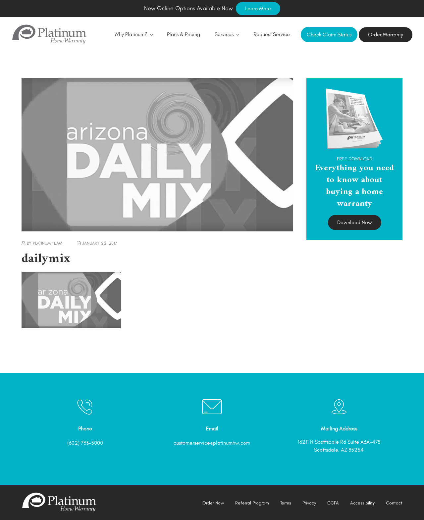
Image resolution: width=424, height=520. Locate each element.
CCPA (333, 503)
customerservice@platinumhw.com (212, 443)
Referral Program (252, 503)
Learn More (258, 8)
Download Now (354, 222)
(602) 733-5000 (85, 443)
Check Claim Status (329, 34)
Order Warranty (385, 34)
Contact (394, 503)
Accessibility (362, 503)
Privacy (309, 503)
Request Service (271, 34)
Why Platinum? (133, 34)
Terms (285, 503)
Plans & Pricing (183, 34)
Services (227, 34)
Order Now (213, 503)
